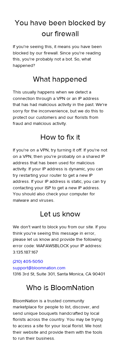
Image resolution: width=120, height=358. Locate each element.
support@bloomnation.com (39, 268)
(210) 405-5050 (28, 261)
